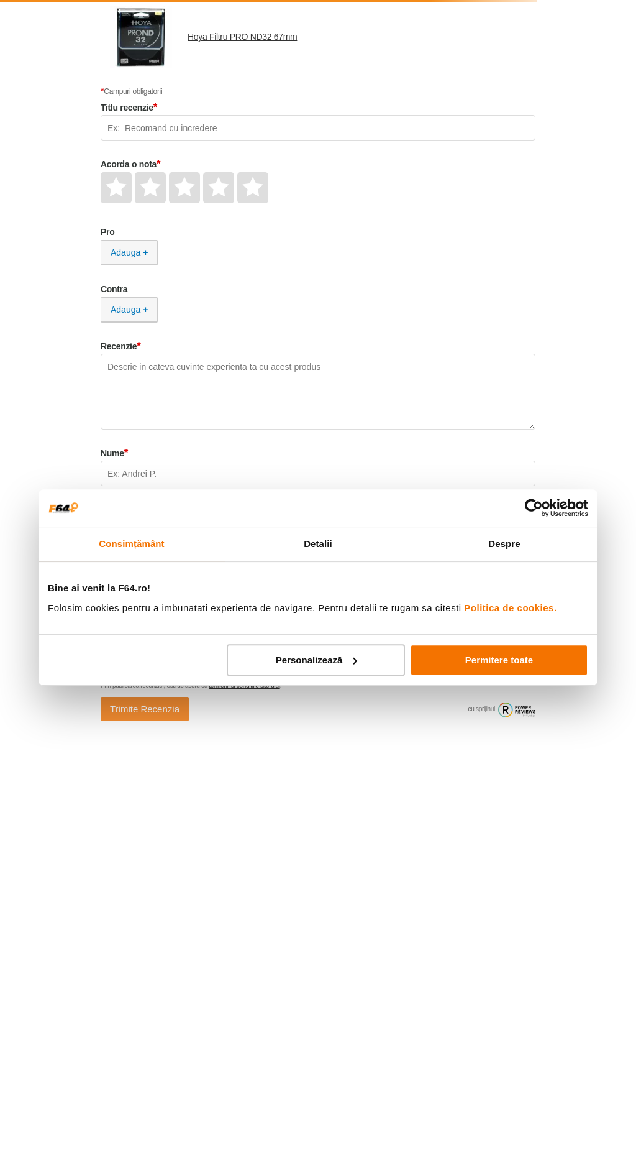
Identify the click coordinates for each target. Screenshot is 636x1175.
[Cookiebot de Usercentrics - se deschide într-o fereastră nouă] (533, 508)
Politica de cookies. (510, 607)
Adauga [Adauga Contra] (125, 310)
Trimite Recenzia (144, 709)
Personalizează (317, 660)
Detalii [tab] (318, 543)
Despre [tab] (504, 543)
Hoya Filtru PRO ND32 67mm (242, 37)
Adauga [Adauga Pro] (125, 252)
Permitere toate (499, 660)
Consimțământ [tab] (131, 543)
